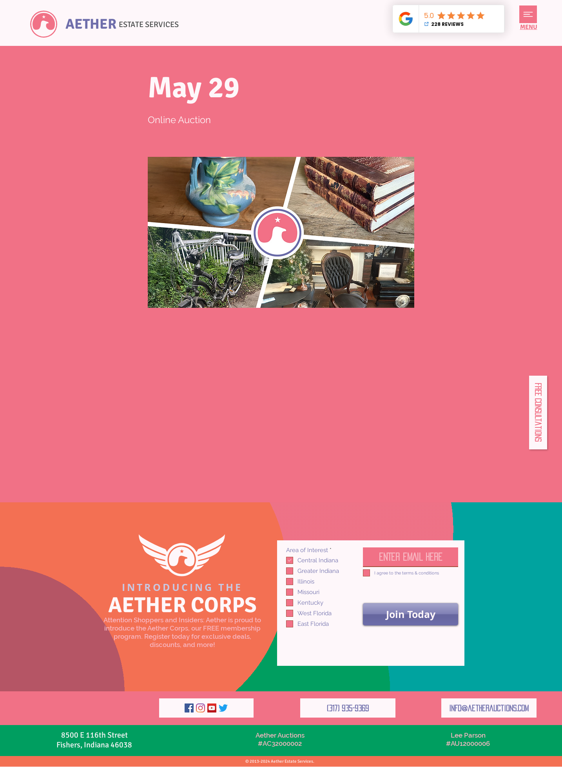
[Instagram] (200, 707)
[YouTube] (211, 707)
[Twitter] (223, 707)
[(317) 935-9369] (347, 708)
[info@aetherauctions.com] (489, 708)
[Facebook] (189, 707)
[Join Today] (410, 614)
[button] (528, 14)
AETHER (90, 24)
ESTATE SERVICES (149, 24)
